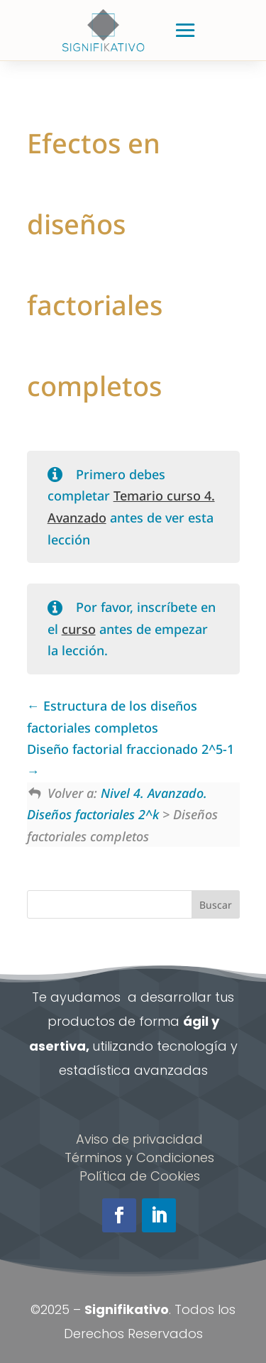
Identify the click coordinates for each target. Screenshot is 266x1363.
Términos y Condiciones (139, 1157)
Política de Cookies (139, 1176)
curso (79, 628)
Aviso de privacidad (139, 1139)
